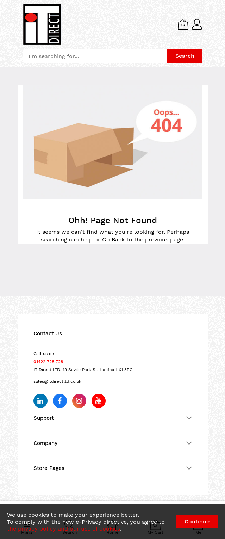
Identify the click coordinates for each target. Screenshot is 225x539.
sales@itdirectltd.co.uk (57, 381)
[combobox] (95, 56)
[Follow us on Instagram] (79, 401)
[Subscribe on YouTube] (99, 401)
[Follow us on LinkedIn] (40, 401)
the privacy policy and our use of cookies (63, 528)
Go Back (113, 239)
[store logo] (42, 24)
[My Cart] (183, 24)
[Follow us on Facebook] (60, 401)
